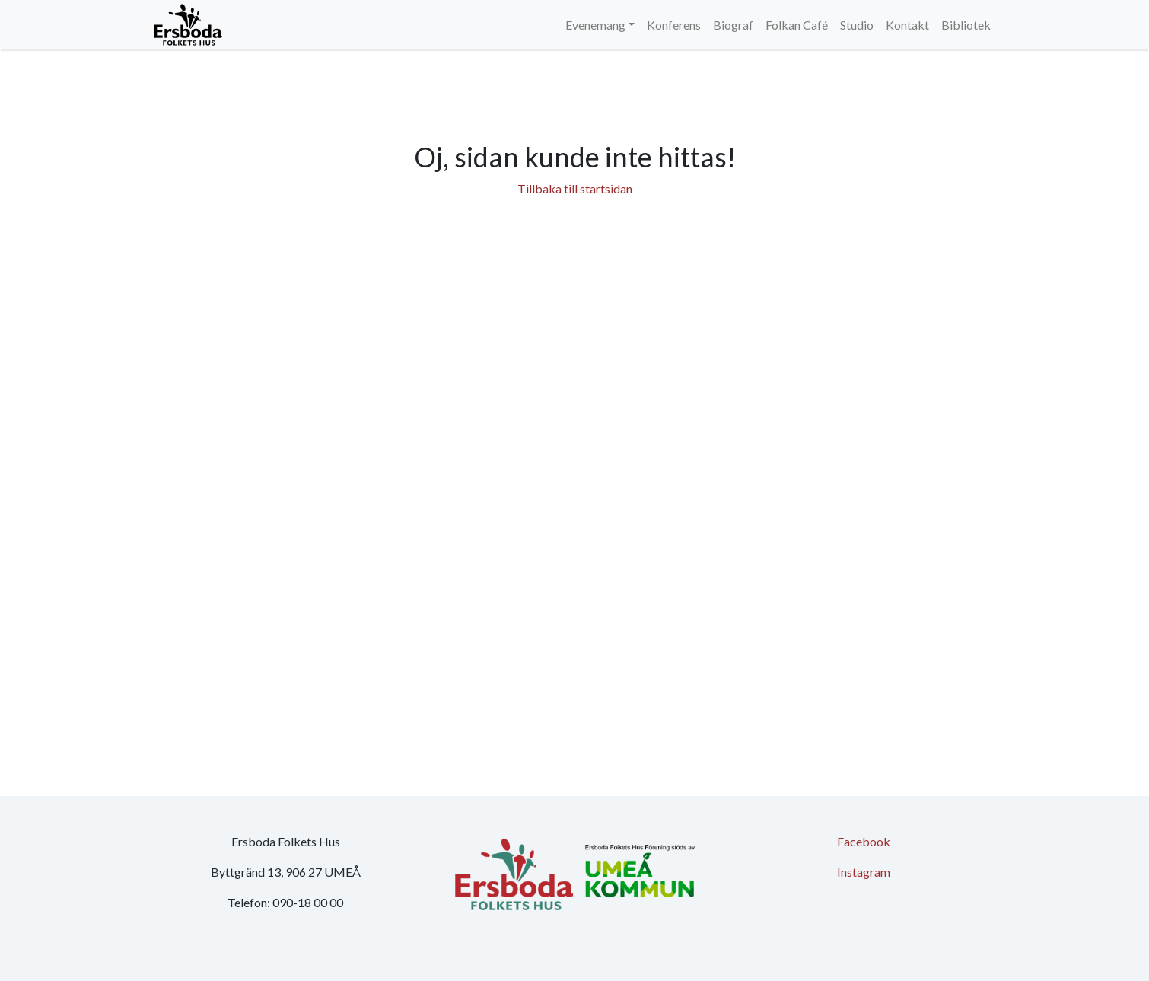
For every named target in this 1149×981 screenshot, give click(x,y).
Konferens (674, 25)
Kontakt (907, 25)
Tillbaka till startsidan (574, 188)
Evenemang (595, 25)
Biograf (733, 25)
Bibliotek (966, 25)
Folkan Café (796, 25)
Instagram (863, 872)
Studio (857, 25)
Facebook (863, 841)
